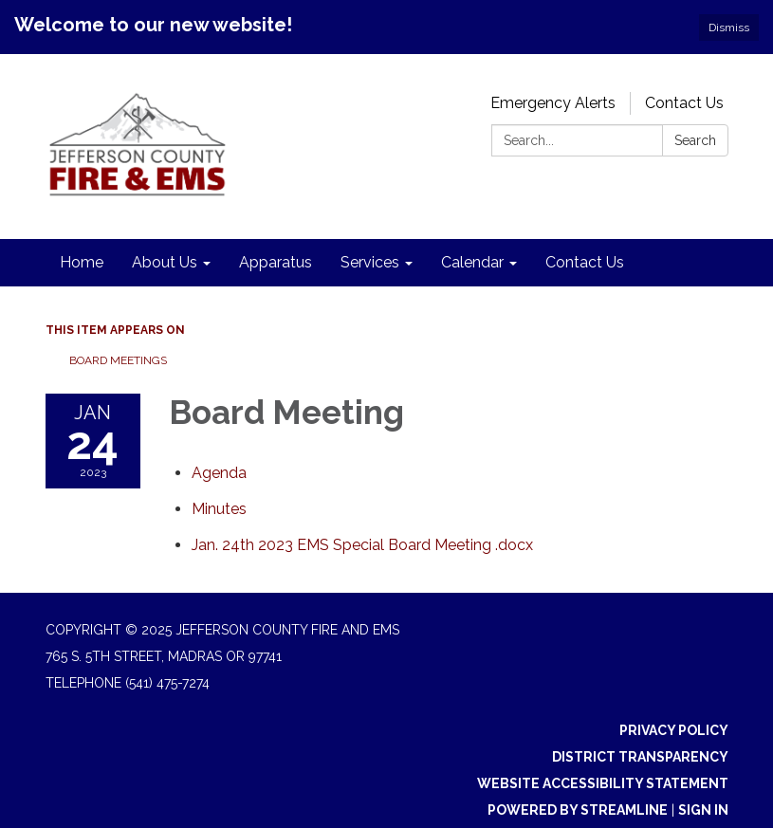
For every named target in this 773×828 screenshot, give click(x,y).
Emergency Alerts (553, 103)
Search (695, 140)
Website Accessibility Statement (602, 783)
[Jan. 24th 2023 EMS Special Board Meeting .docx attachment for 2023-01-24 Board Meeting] (362, 545)
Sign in (703, 810)
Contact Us (684, 103)
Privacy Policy (673, 730)
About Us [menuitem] (164, 262)
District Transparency (640, 756)
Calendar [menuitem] (472, 262)
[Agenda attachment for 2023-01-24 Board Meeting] (219, 473)
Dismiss (729, 27)
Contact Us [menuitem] (584, 262)
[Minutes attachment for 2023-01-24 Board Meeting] (219, 509)
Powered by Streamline (578, 810)
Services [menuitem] (369, 262)
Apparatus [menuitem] (275, 262)
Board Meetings (118, 360)
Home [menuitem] (81, 262)
